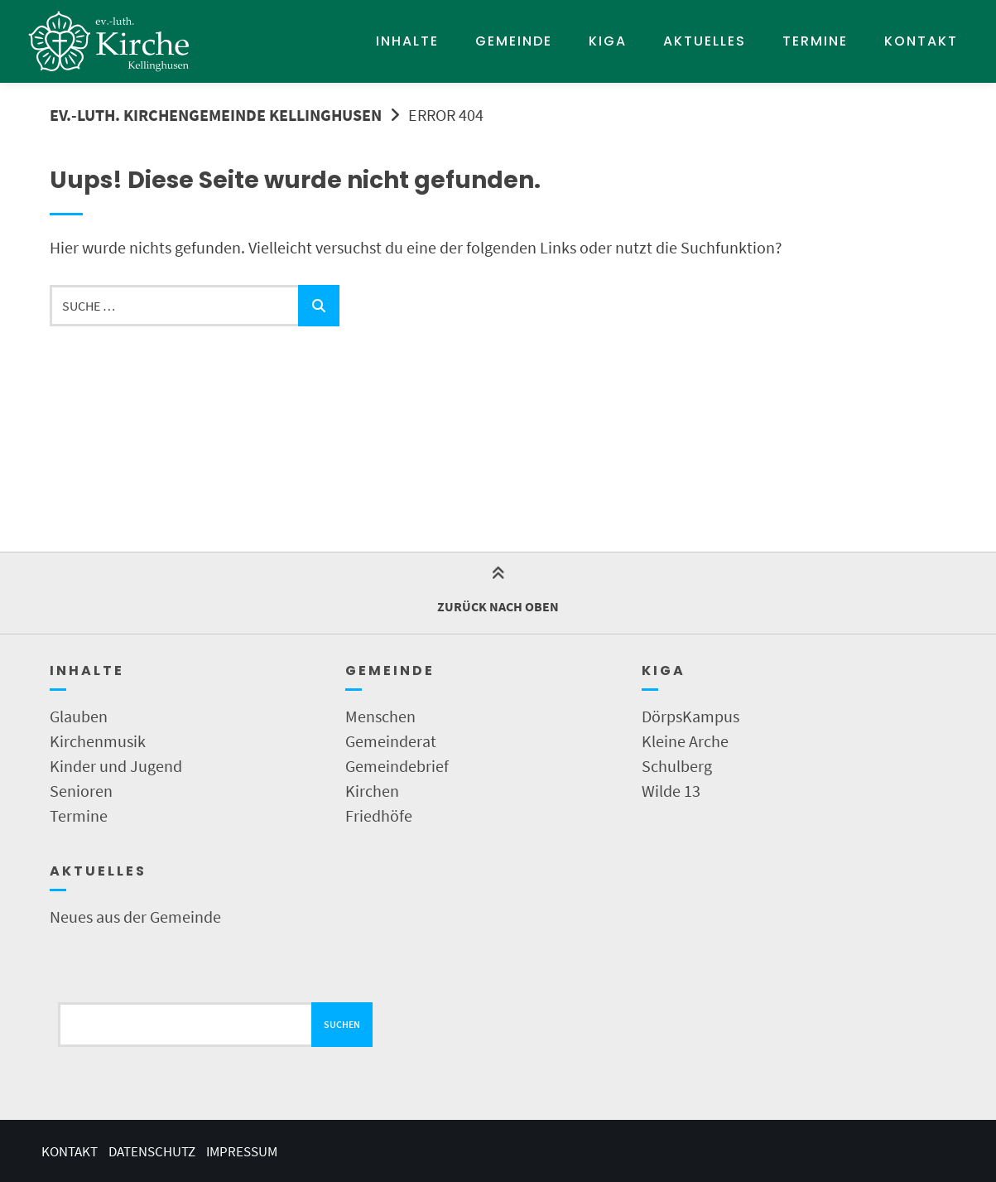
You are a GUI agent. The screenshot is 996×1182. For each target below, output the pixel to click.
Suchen (342, 1024)
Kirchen (372, 790)
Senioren (81, 790)
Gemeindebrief (397, 765)
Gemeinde (513, 41)
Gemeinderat (390, 741)
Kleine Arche (685, 741)
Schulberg (677, 765)
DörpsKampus (690, 716)
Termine (815, 41)
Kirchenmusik (98, 741)
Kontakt (921, 41)
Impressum (241, 1151)
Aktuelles (704, 41)
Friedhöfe (378, 815)
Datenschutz (151, 1151)
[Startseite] (109, 41)
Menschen (380, 716)
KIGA (608, 41)
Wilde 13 (671, 790)
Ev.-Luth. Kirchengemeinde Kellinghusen (216, 114)
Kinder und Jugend (116, 765)
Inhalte (407, 41)
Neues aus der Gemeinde (135, 916)
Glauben (79, 716)
